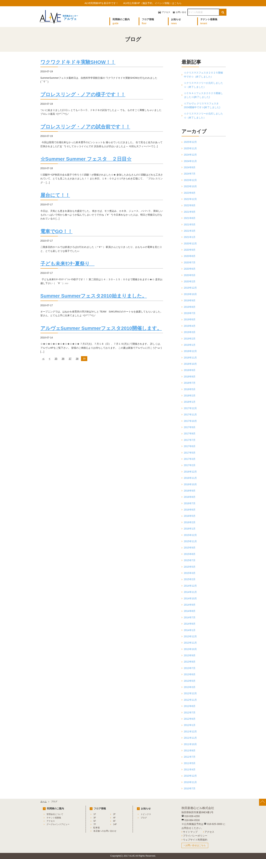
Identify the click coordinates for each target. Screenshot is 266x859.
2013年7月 (190, 668)
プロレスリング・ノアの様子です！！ (82, 94)
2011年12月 (190, 731)
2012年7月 (190, 712)
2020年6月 (190, 268)
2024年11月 (190, 161)
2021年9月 (190, 211)
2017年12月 (190, 408)
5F (94, 821)
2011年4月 (190, 769)
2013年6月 (190, 674)
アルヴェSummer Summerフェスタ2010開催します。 (101, 328)
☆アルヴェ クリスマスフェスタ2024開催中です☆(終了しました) (202, 105)
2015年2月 (190, 579)
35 (56, 358)
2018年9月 (190, 370)
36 (63, 358)
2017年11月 (190, 414)
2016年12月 (190, 471)
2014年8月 (190, 611)
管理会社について (55, 814)
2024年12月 (190, 154)
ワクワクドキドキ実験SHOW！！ (77, 62)
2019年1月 (190, 344)
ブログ (144, 818)
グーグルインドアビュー (58, 824)
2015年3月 (190, 573)
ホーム (43, 801)
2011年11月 (190, 737)
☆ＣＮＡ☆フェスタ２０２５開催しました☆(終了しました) (203, 95)
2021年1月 (190, 237)
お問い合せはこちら (195, 845)
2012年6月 (190, 718)
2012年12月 (190, 693)
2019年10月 (190, 294)
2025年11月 (190, 148)
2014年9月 (190, 604)
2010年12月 (190, 775)
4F (114, 818)
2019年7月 (190, 313)
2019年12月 (190, 287)
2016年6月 (190, 509)
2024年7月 (190, 173)
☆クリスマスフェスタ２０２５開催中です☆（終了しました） (203, 74)
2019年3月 (190, 332)
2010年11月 (190, 782)
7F (94, 824)
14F (115, 824)
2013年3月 (190, 687)
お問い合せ (181, 12)
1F (94, 814)
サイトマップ (190, 831)
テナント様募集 (54, 818)
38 (77, 358)
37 (70, 358)
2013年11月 (190, 642)
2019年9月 (190, 300)
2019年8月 (190, 306)
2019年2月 (190, 338)
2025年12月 (190, 142)
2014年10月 (190, 598)
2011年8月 (190, 750)
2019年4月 (190, 325)
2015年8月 (190, 554)
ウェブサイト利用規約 (195, 839)
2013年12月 (190, 636)
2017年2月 (190, 465)
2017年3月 (190, 459)
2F (114, 814)
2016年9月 (190, 490)
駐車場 (96, 827)
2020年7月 (190, 262)
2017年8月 (190, 433)
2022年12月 (190, 199)
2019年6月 (190, 319)
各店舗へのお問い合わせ (104, 831)
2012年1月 (190, 725)
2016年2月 (190, 522)
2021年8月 (190, 218)
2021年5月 (190, 224)
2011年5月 (190, 763)
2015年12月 (190, 535)
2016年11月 (190, 478)
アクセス (166, 12)
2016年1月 (190, 528)
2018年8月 (190, 376)
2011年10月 (190, 744)
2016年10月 (190, 484)
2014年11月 (190, 592)
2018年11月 (190, 357)
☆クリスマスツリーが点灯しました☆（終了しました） (203, 85)
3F (94, 818)
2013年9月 (190, 655)
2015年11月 (190, 541)
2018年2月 (190, 395)
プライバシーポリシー (195, 835)
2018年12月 (190, 351)
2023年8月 (190, 192)
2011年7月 (190, 756)
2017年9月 (190, 427)
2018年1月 (190, 401)
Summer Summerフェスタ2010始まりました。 (93, 296)
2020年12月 (190, 243)
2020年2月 (190, 281)
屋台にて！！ (55, 195)
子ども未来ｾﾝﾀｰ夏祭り (67, 263)
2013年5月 (190, 680)
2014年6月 (190, 623)
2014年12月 (190, 585)
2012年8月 (190, 706)
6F (114, 821)
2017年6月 (190, 446)
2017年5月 (190, 452)
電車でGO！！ (56, 231)
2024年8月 (190, 167)
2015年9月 (190, 547)
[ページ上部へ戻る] (262, 802)
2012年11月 (190, 699)
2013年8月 (190, 661)
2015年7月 (190, 560)
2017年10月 (190, 421)
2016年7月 (190, 503)
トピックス (146, 814)
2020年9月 (190, 249)
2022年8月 (190, 205)
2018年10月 (190, 363)
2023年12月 (190, 180)
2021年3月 (190, 230)
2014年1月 (190, 630)
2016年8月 (190, 497)
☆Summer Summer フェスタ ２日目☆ (86, 159)
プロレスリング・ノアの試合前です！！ (85, 126)
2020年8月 (190, 256)
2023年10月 (190, 186)
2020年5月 (190, 275)
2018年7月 (190, 382)
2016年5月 (190, 515)
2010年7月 (190, 788)
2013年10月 (190, 649)
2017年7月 (190, 440)
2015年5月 (190, 566)
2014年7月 (190, 617)
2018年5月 (190, 389)
